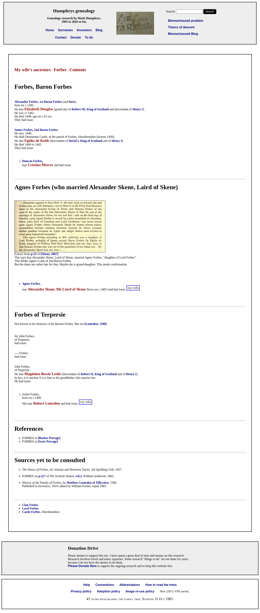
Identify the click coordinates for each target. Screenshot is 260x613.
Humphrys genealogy (74, 10)
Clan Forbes (30, 505)
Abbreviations (129, 584)
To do (89, 37)
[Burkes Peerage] (49, 438)
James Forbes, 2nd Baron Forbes (36, 129)
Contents (78, 69)
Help (86, 584)
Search (209, 11)
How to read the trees (161, 584)
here (72, 101)
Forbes (60, 69)
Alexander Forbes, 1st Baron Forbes (38, 101)
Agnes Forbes (31, 283)
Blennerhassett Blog (183, 33)
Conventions (104, 584)
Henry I (138, 109)
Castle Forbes (31, 511)
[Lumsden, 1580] (96, 323)
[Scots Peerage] (48, 441)
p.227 (41, 476)
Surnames (65, 30)
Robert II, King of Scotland (99, 374)
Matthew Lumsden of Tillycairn (88, 482)
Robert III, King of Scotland (90, 109)
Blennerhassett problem (185, 20)
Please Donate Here (82, 566)
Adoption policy (108, 591)
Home (50, 30)
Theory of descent (181, 27)
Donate (75, 37)
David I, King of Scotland (85, 140)
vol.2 (78, 476)
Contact (61, 37)
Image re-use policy (140, 591)
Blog (99, 30)
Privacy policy (81, 591)
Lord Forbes (30, 508)
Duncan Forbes (32, 161)
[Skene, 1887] (49, 254)
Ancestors (84, 30)
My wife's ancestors (32, 69)
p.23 (33, 254)
